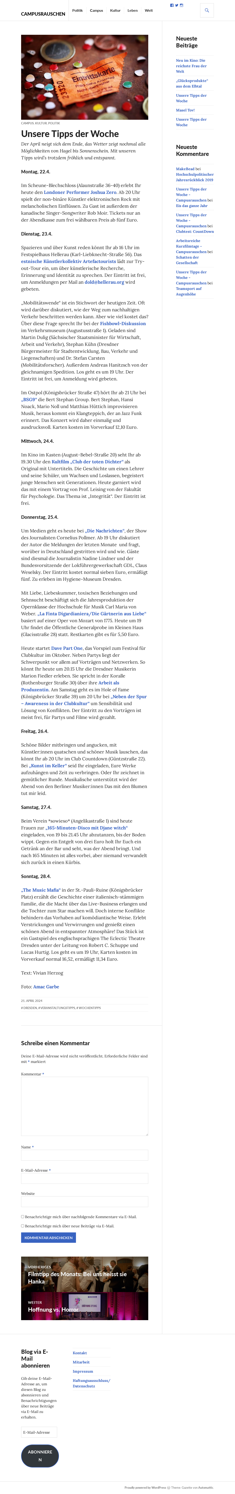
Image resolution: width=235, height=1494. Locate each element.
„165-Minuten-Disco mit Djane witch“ (86, 828)
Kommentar (32, 1074)
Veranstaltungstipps (57, 1008)
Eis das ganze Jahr (192, 205)
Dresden (30, 1008)
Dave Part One (67, 648)
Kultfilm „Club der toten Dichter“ (87, 461)
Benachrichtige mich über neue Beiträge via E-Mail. (69, 1226)
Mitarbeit (81, 1362)
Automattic (205, 1487)
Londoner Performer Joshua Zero (80, 192)
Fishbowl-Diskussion (123, 323)
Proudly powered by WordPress (145, 1487)
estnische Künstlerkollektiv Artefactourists (68, 261)
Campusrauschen (43, 14)
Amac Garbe (46, 986)
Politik (77, 7)
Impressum (83, 1371)
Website (28, 1193)
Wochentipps (90, 1008)
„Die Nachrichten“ (104, 531)
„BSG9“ (29, 399)
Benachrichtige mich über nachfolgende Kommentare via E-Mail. (81, 1216)
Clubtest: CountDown (195, 231)
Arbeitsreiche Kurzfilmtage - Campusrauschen (191, 246)
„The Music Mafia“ (41, 890)
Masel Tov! (185, 110)
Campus (96, 7)
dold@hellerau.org (104, 282)
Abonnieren (40, 1455)
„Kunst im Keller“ (48, 765)
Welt (149, 7)
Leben (133, 7)
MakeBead (185, 168)
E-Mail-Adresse (36, 1170)
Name (27, 1147)
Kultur (115, 7)
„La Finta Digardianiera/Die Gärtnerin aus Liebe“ (91, 613)
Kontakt (80, 1353)
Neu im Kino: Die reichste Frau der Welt (191, 66)
